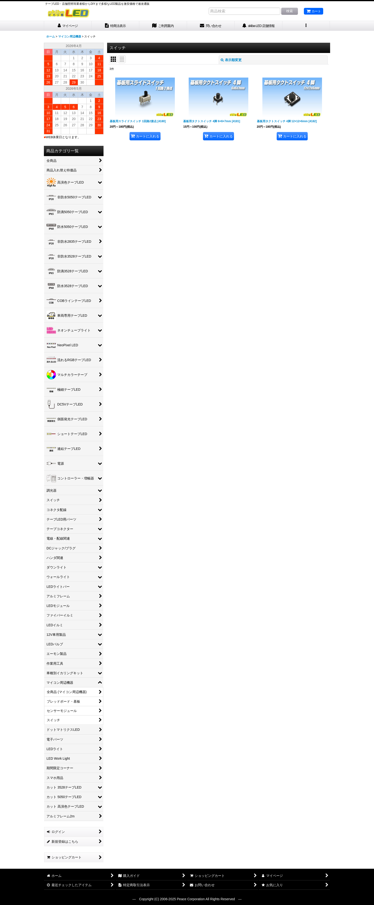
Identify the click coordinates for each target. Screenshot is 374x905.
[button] (306, 26)
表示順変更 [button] (231, 60)
